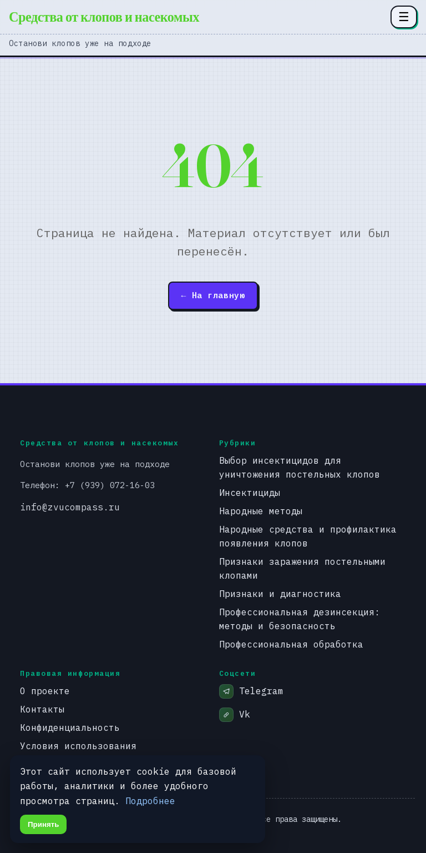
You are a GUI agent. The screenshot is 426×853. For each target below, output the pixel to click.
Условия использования (78, 745)
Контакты (42, 709)
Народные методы (260, 510)
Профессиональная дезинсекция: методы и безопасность (299, 618)
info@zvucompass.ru (70, 507)
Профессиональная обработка (291, 644)
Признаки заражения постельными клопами (302, 568)
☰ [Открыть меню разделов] (403, 16)
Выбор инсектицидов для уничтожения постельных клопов (299, 467)
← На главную (213, 295)
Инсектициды (249, 492)
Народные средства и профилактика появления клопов (308, 536)
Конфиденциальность (70, 727)
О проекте (45, 690)
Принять (43, 824)
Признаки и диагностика (280, 593)
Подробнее (150, 801)
